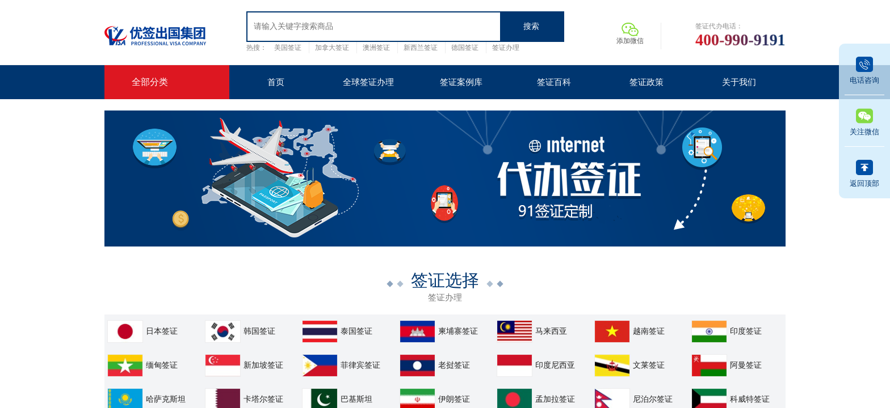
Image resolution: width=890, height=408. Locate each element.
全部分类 (150, 82)
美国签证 (287, 48)
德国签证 (464, 48)
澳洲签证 (376, 48)
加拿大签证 (332, 48)
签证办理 (505, 48)
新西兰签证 (421, 48)
